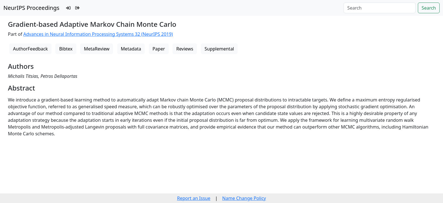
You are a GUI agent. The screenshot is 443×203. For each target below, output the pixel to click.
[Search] (380, 8)
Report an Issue (193, 198)
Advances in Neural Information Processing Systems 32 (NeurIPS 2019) (98, 34)
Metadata (131, 49)
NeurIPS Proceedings (31, 8)
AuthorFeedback (30, 49)
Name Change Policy (244, 198)
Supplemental (219, 49)
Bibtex (65, 49)
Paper (159, 49)
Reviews (184, 49)
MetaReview (96, 49)
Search (429, 8)
